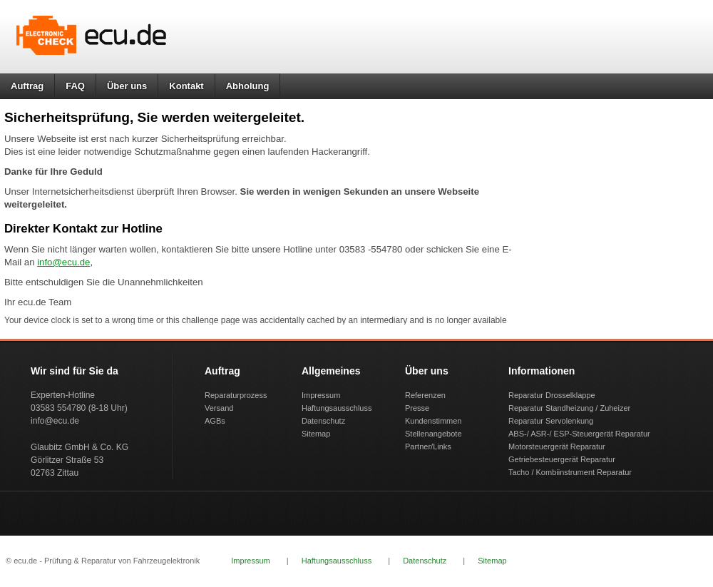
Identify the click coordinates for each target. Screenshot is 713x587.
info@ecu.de (63, 262)
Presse (417, 408)
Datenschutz (323, 421)
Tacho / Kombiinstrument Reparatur (570, 472)
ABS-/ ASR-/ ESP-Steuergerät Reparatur (579, 433)
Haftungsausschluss (336, 408)
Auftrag (27, 86)
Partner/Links (428, 446)
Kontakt (186, 86)
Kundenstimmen (433, 421)
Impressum (321, 395)
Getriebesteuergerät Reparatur (561, 459)
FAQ (75, 86)
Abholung (248, 86)
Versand (219, 408)
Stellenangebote (433, 433)
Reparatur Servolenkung (550, 421)
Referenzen (425, 395)
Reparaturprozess (236, 395)
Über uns (127, 86)
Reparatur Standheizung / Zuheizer (569, 408)
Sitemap (316, 433)
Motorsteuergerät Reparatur (556, 446)
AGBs (215, 421)
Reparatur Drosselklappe (551, 395)
